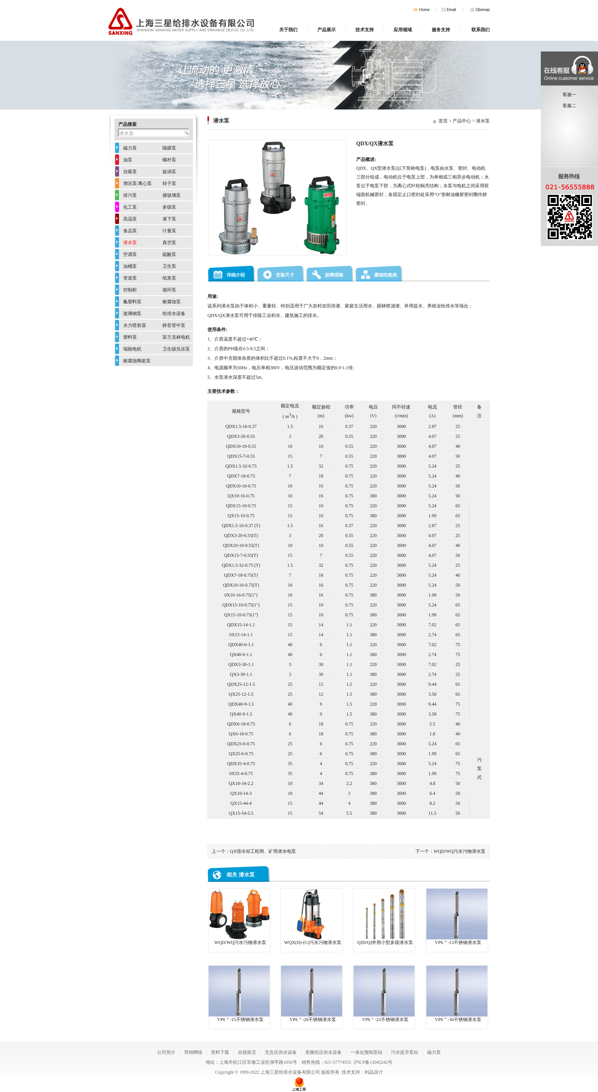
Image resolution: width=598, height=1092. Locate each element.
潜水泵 (483, 121)
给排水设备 (173, 313)
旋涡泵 (169, 171)
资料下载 (220, 1052)
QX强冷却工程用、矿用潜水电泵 (263, 851)
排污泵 (130, 195)
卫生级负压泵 (176, 349)
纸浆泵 (169, 278)
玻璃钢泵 (132, 313)
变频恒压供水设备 (323, 1052)
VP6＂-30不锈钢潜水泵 (456, 994)
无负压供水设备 (281, 1052)
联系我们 (480, 29)
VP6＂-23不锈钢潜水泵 (384, 994)
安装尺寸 (285, 275)
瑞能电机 (132, 349)
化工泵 (130, 207)
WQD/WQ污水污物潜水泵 (459, 851)
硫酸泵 (169, 254)
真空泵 (169, 242)
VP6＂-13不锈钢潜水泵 (456, 917)
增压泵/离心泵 (137, 183)
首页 (421, 10)
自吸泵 (130, 171)
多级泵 (169, 207)
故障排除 (334, 275)
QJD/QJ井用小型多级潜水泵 (384, 917)
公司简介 (166, 1052)
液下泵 (169, 219)
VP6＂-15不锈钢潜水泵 (239, 994)
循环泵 (169, 290)
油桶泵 (130, 266)
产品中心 (462, 121)
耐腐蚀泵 (171, 301)
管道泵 (130, 278)
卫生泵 (169, 266)
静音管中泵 (173, 325)
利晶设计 (374, 1072)
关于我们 (288, 29)
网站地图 (480, 10)
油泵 (127, 159)
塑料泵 (130, 337)
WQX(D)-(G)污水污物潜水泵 (311, 917)
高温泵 (130, 219)
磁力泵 (130, 148)
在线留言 (247, 1052)
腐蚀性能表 (385, 275)
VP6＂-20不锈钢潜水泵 (311, 994)
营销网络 (193, 1052)
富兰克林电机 (176, 337)
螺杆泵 (169, 159)
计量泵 (169, 230)
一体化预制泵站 (366, 1052)
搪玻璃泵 (171, 195)
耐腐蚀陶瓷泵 (137, 360)
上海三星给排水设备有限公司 (290, 1072)
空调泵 (130, 254)
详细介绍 (236, 275)
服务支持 (441, 29)
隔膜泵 (169, 148)
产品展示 (326, 29)
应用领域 (403, 29)
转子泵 (169, 183)
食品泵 (130, 230)
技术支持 (364, 29)
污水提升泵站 (404, 1052)
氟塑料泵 (132, 301)
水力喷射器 (134, 325)
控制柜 (130, 290)
